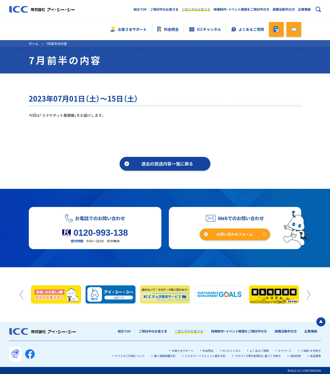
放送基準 (315, 356)
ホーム (33, 43)
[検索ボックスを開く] (318, 9)
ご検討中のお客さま (164, 9)
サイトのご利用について (130, 356)
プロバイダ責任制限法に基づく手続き (258, 356)
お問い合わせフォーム (235, 234)
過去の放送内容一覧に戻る (167, 163)
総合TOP (140, 9)
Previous (21, 295)
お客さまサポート (128, 29)
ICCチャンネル (205, 29)
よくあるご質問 (247, 29)
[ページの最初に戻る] (320, 321)
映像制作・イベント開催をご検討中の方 (241, 9)
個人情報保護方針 (165, 356)
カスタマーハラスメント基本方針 (205, 356)
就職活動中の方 (284, 9)
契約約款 (295, 356)
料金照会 (168, 29)
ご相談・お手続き (310, 350)
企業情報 (304, 9)
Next (308, 295)
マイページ (284, 350)
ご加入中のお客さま (196, 9)
